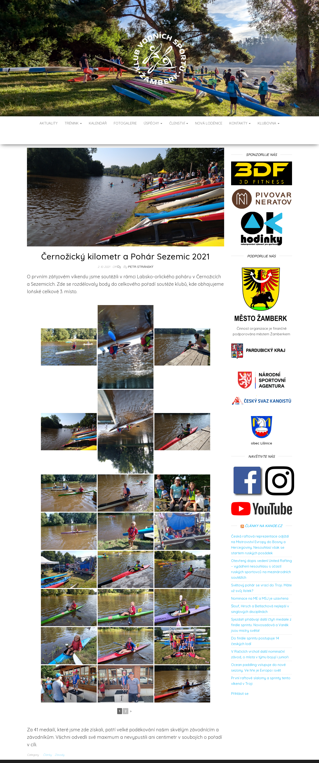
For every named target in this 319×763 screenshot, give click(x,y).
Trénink (73, 123)
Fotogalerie (125, 123)
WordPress (160, 753)
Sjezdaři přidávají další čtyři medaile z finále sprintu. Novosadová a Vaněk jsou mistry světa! (261, 611)
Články (47, 741)
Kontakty (240, 123)
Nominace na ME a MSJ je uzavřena (259, 584)
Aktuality (49, 123)
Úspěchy (153, 123)
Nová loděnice (208, 123)
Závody (59, 741)
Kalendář (98, 123)
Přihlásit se (240, 679)
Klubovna (268, 123)
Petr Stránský (140, 253)
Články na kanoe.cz (263, 512)
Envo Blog (193, 753)
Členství (178, 123)
